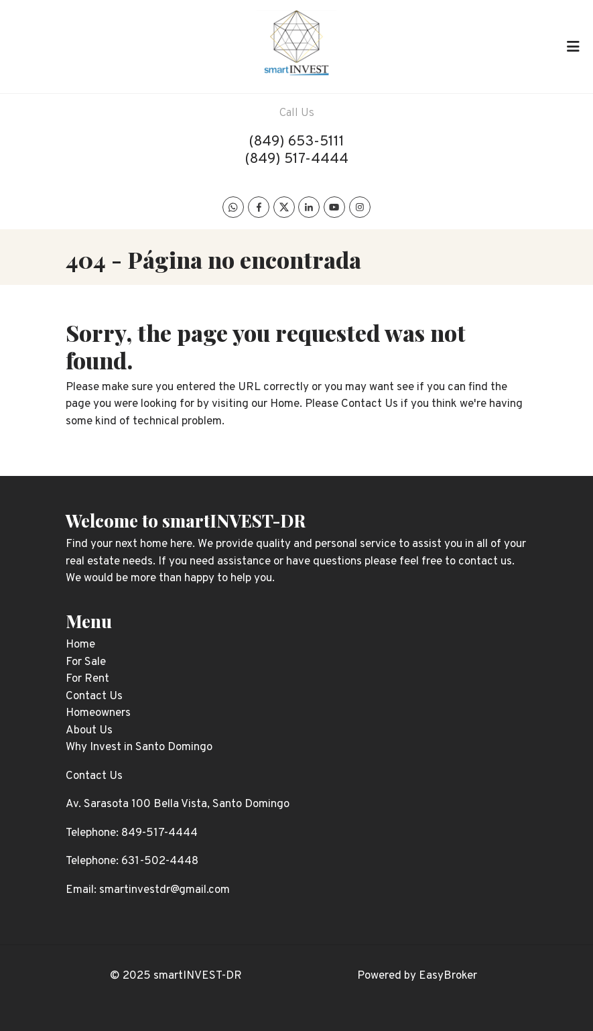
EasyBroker (448, 976)
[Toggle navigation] (573, 46)
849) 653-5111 (299, 142)
